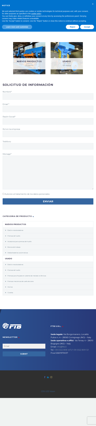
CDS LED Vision (48, 391)
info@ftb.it (61, 347)
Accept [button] (87, 27)
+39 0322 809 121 (81, 350)
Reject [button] (72, 27)
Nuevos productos (15, 224)
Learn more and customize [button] (17, 27)
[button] (93, 4)
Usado (8, 258)
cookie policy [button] (36, 14)
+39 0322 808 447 (62, 350)
